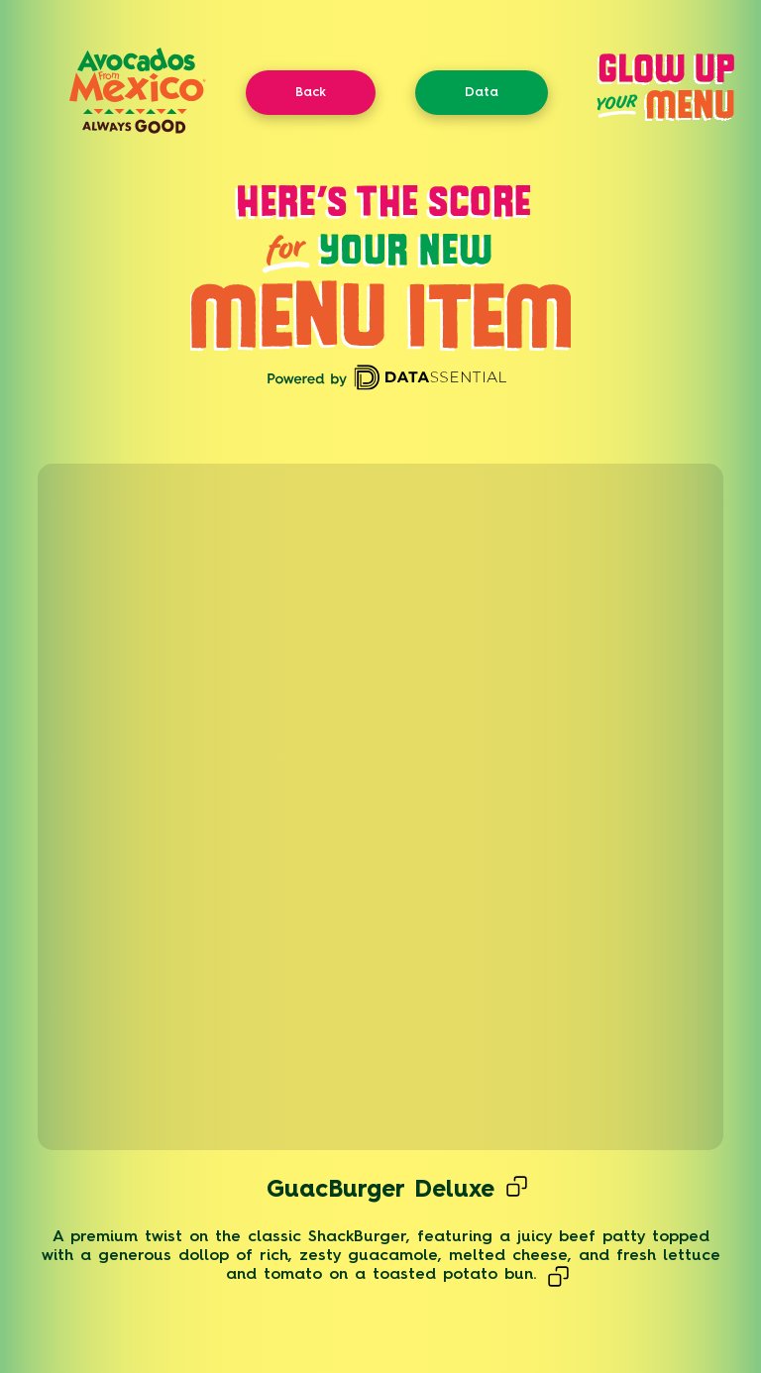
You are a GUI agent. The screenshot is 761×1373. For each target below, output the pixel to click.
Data (481, 91)
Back (310, 91)
